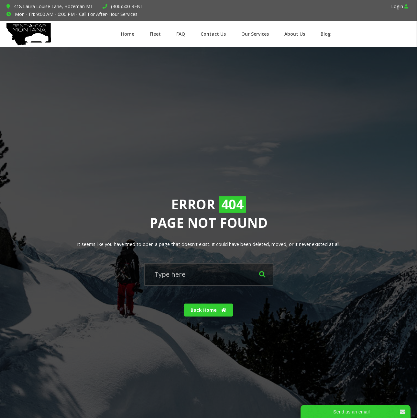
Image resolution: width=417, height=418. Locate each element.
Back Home (208, 310)
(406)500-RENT (127, 6)
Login (399, 6)
